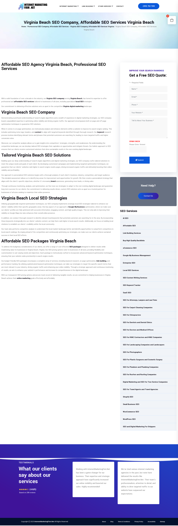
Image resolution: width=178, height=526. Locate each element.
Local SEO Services (131, 270)
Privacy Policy (139, 521)
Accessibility (151, 521)
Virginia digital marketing (73, 106)
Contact (120, 6)
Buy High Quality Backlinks (134, 240)
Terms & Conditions (124, 521)
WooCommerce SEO (131, 412)
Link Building (87, 6)
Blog (111, 521)
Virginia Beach (76, 98)
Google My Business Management (137, 255)
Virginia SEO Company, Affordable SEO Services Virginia (92, 26)
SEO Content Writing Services (135, 278)
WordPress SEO (129, 419)
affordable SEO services (24, 101)
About (104, 521)
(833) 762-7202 (149, 6)
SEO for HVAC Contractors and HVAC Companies (142, 337)
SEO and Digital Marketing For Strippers (139, 426)
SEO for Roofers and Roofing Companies (139, 374)
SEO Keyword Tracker (131, 285)
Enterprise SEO (129, 263)
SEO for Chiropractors (132, 315)
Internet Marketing (68, 6)
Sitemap (162, 521)
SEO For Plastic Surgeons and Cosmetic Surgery (142, 359)
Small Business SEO (131, 404)
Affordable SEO (129, 226)
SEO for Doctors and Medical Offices (138, 330)
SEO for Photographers (132, 352)
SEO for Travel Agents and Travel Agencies (140, 389)
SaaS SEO (127, 293)
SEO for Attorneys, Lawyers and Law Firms (140, 300)
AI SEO (125, 218)
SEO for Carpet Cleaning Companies (137, 307)
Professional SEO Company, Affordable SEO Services (48, 26)
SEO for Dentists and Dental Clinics (137, 322)
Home (23, 26)
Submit (139, 160)
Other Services (104, 6)
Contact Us (148, 196)
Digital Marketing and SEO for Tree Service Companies (145, 382)
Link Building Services (132, 233)
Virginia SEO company (55, 98)
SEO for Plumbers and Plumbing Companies (140, 367)
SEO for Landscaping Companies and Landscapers (143, 345)
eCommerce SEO (129, 248)
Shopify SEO (128, 397)
